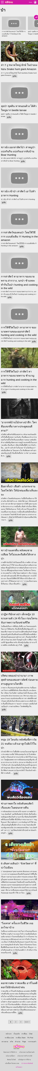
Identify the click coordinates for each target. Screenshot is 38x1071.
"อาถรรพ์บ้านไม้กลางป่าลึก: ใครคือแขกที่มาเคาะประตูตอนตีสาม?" (19, 426)
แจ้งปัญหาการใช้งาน (24, 1059)
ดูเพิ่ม (14, 76)
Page (24, 1041)
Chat (30, 1034)
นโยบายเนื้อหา (10, 1056)
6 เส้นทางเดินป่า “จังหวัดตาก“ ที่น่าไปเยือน (18, 865)
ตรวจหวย (5, 1041)
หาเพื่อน (24, 1034)
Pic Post (30, 1038)
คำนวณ (17, 1041)
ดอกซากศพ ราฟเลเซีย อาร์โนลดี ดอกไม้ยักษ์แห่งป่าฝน (19, 985)
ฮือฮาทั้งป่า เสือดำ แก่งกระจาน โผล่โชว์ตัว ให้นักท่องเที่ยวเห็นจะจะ (19, 490)
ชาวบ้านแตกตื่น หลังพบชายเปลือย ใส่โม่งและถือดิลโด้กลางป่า (18, 554)
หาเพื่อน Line (9, 1038)
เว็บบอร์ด (17, 1034)
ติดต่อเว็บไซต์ (11, 1059)
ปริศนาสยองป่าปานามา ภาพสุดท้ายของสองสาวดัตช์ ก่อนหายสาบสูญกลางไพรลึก (19, 679)
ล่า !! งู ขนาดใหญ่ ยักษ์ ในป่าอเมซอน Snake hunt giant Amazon (19, 67)
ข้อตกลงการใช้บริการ (10, 1052)
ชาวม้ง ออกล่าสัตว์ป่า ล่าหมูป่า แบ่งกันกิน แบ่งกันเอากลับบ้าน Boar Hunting (18, 151)
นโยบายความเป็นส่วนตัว (27, 1052)
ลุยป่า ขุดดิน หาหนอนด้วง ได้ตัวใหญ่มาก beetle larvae (19, 108)
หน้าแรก (9, 1034)
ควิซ (11, 1041)
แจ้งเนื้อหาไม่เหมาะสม (12, 1063)
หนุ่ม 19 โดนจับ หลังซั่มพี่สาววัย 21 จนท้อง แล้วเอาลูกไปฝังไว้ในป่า (19, 743)
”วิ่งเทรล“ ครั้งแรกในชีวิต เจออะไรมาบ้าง (17, 925)
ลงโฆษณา (19, 1067)
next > (27, 1022)
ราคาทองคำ (32, 1041)
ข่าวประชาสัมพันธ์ (27, 1063)
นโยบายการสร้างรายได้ (24, 1056)
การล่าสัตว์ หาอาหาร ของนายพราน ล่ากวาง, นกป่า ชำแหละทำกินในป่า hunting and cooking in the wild (19, 282)
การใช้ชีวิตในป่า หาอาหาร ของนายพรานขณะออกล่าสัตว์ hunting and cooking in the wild (18, 331)
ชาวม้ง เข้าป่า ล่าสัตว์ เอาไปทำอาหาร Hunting (18, 193)
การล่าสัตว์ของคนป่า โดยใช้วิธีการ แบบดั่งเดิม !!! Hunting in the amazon (19, 236)
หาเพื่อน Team (21, 1038)
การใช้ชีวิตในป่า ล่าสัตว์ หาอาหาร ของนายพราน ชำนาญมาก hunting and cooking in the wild (19, 377)
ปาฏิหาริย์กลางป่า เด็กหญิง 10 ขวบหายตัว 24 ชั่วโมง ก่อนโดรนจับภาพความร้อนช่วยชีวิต (19, 618)
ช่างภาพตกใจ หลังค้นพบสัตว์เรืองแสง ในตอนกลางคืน (17, 805)
